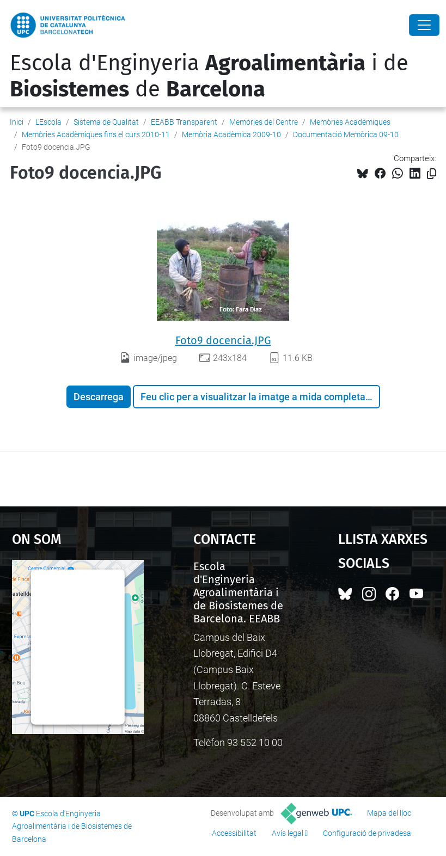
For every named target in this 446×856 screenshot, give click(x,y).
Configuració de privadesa (367, 833)
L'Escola (48, 122)
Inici (16, 122)
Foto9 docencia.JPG (223, 340)
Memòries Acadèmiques (350, 122)
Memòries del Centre (263, 122)
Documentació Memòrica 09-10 (346, 134)
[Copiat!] (431, 174)
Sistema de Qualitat (106, 122)
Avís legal (287, 833)
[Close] (424, 25)
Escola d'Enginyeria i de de (209, 76)
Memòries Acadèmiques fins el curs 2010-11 (96, 134)
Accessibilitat (234, 833)
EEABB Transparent (184, 122)
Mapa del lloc (389, 813)
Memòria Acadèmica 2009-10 (231, 134)
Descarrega (99, 396)
